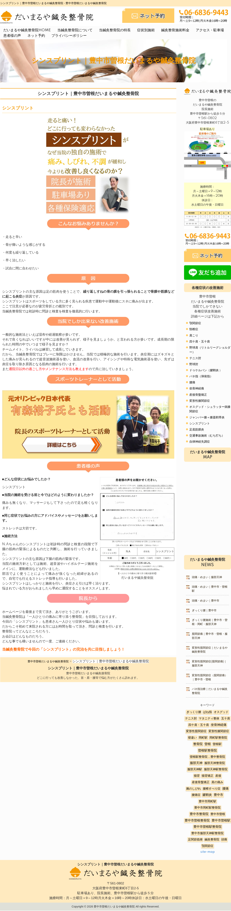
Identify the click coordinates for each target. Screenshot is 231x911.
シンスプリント (199, 423)
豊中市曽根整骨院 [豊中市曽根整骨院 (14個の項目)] (197, 820)
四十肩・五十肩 (199, 341)
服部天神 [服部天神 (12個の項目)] (196, 763)
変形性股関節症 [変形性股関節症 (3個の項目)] (196, 731)
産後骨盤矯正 (198, 394)
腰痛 (192, 382)
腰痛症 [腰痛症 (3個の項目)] (196, 795)
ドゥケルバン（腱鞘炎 (204, 370)
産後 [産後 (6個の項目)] (218, 775)
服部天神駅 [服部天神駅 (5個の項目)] (194, 769)
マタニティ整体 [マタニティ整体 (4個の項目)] (209, 718)
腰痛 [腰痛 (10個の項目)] (225, 788)
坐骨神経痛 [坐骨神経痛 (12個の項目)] (219, 725)
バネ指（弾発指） (201, 376)
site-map (207, 852)
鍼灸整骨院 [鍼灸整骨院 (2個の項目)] (212, 839)
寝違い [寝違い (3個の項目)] (192, 737)
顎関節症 (195, 323)
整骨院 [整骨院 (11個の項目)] (198, 744)
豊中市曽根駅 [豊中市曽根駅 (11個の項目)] (221, 820)
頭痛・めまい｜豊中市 (205, 600)
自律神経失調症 (199, 441)
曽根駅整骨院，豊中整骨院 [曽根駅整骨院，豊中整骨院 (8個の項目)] (207, 757)
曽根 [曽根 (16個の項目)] (208, 744)
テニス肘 (195, 358)
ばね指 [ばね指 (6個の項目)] (207, 712)
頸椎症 (193, 329)
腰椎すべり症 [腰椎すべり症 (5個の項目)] (211, 788)
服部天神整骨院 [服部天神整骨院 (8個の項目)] (214, 763)
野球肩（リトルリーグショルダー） (209, 350)
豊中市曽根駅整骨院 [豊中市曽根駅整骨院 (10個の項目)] (207, 827)
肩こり (193, 335)
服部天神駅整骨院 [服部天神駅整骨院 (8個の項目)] (215, 769)
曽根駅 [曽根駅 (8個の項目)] (217, 744)
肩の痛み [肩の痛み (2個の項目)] (217, 782)
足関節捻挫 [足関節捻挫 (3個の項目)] (195, 839)
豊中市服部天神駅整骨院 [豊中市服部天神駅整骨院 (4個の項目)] (207, 833)
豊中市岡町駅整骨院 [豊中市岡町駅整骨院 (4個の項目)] (207, 807)
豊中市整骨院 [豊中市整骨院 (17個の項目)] (199, 814)
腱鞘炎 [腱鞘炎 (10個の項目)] (207, 795)
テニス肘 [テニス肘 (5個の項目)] (191, 718)
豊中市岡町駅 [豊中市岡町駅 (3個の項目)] (207, 801)
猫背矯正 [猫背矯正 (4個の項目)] (207, 775)
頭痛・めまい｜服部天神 (207, 577)
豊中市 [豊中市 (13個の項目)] (218, 795)
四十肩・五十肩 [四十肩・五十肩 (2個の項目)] (198, 725)
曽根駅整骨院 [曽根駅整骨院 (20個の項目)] (207, 750)
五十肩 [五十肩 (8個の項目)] (225, 718)
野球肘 (193, 364)
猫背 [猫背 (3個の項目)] (197, 775)
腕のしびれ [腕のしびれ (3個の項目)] (193, 788)
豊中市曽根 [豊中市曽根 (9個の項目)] (217, 814)
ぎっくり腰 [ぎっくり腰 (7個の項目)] (193, 712)
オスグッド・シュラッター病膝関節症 (209, 409)
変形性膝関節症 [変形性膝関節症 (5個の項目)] (219, 731)
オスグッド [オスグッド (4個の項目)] (221, 712)
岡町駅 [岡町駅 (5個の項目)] (203, 737)
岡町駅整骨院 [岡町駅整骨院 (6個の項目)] (218, 737)
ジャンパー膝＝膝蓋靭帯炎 (207, 417)
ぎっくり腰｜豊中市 (204, 610)
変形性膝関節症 (199, 401)
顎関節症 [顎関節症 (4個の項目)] (207, 846)
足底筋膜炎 (196, 429)
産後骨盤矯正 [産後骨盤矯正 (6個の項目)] (200, 782)
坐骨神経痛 (196, 388)
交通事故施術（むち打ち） (207, 435)
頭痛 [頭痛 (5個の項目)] (224, 839)
